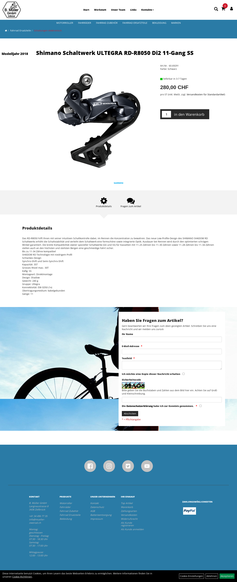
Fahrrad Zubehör (107, 22)
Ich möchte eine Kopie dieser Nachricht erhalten (151, 374)
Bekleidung (159, 22)
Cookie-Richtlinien (22, 576)
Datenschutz (97, 507)
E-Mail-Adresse (130, 346)
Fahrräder (84, 22)
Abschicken (130, 413)
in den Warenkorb (189, 114)
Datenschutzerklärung (139, 406)
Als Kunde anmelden (132, 529)
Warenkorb (127, 507)
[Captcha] (172, 399)
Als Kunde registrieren (127, 524)
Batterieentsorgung (101, 514)
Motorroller (64, 22)
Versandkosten (129, 514)
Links (133, 9)
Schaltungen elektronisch (48, 30)
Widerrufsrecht (129, 518)
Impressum (96, 518)
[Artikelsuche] (216, 9)
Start (86, 9)
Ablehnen (211, 576)
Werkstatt (100, 9)
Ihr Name (127, 334)
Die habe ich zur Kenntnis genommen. (158, 406)
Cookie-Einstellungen (191, 576)
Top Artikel (127, 503)
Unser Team (118, 9)
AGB (92, 511)
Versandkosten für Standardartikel (205, 94)
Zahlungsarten (129, 511)
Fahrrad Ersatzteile (135, 22)
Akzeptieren (227, 576)
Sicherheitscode (131, 379)
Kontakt (94, 503)
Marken (176, 22)
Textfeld (127, 358)
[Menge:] (166, 114)
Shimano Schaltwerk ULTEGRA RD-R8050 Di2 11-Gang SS (115, 53)
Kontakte (147, 9)
